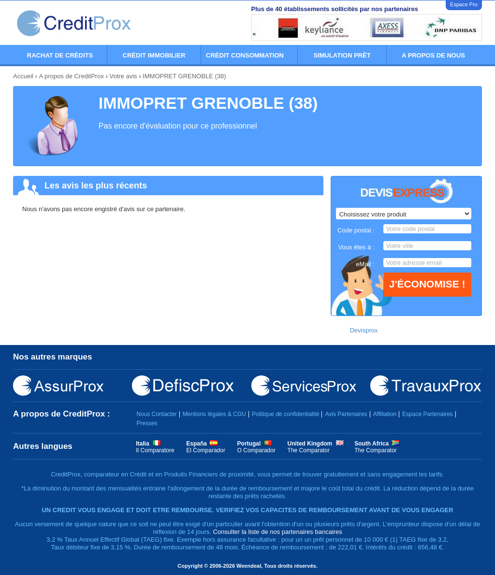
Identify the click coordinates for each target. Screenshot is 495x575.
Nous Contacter (156, 414)
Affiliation (384, 414)
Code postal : (356, 230)
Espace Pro (464, 4)
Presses (146, 423)
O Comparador (256, 450)
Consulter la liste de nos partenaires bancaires (277, 531)
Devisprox (364, 330)
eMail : (365, 264)
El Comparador (205, 450)
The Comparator (309, 450)
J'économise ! (427, 283)
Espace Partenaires (427, 414)
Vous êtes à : (356, 247)
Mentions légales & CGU (214, 414)
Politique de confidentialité (285, 414)
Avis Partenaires (346, 414)
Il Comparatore (155, 450)
